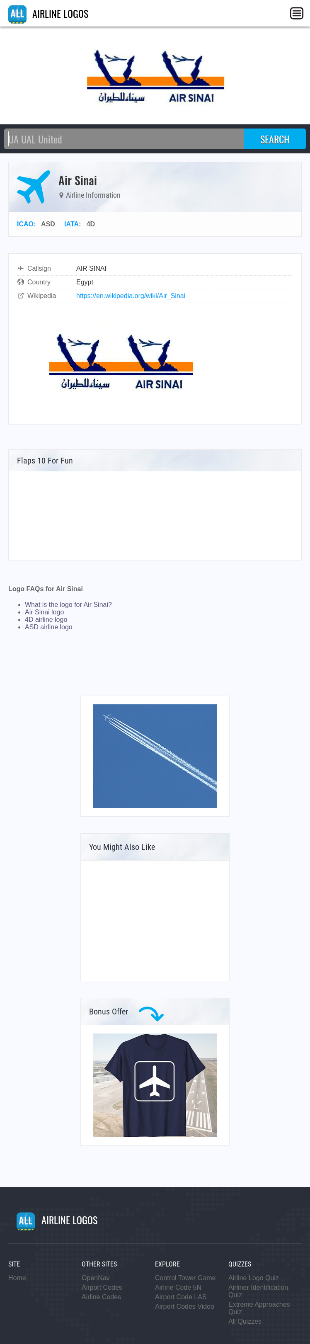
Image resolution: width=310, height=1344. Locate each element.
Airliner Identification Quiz (258, 1291)
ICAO (25, 224)
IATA (71, 224)
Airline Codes (101, 1296)
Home (17, 1277)
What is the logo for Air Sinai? (68, 604)
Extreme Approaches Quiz (259, 1308)
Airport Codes (102, 1287)
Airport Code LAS (181, 1296)
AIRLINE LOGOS (48, 13)
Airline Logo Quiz (253, 1277)
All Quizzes (245, 1321)
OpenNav (96, 1277)
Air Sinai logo (44, 612)
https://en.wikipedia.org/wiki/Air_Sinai (130, 295)
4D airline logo (46, 619)
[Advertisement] (155, 921)
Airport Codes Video (184, 1306)
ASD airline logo (49, 627)
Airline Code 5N (178, 1287)
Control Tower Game (185, 1277)
